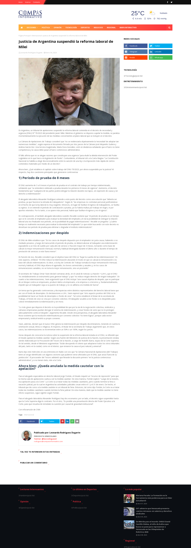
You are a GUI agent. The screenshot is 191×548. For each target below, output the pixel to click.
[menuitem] (22, 27)
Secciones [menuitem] (31, 27)
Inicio (21, 2)
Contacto (36, 2)
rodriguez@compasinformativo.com (48, 441)
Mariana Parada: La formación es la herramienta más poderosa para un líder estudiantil (154, 498)
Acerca (27, 2)
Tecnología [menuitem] (71, 27)
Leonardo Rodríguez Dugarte (31, 53)
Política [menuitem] (46, 27)
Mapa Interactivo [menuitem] (128, 27)
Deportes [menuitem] (85, 27)
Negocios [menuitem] (98, 27)
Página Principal (25, 36)
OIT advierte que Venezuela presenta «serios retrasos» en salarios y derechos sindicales (154, 511)
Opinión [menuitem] (57, 27)
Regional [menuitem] (111, 27)
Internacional (37, 36)
